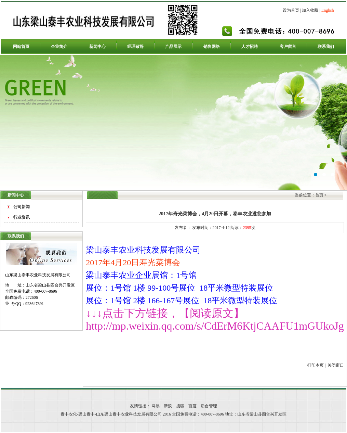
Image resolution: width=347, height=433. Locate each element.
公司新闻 (21, 206)
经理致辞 (135, 46)
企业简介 (59, 46)
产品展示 (173, 46)
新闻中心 (97, 46)
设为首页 (291, 10)
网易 (155, 406)
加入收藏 (310, 10)
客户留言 (288, 46)
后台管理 (209, 406)
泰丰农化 (173, 122)
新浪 (168, 406)
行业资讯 (21, 217)
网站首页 (21, 46)
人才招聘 (249, 46)
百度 (192, 406)
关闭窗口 (336, 365)
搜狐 (180, 406)
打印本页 (315, 365)
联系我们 (326, 46)
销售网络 (211, 46)
